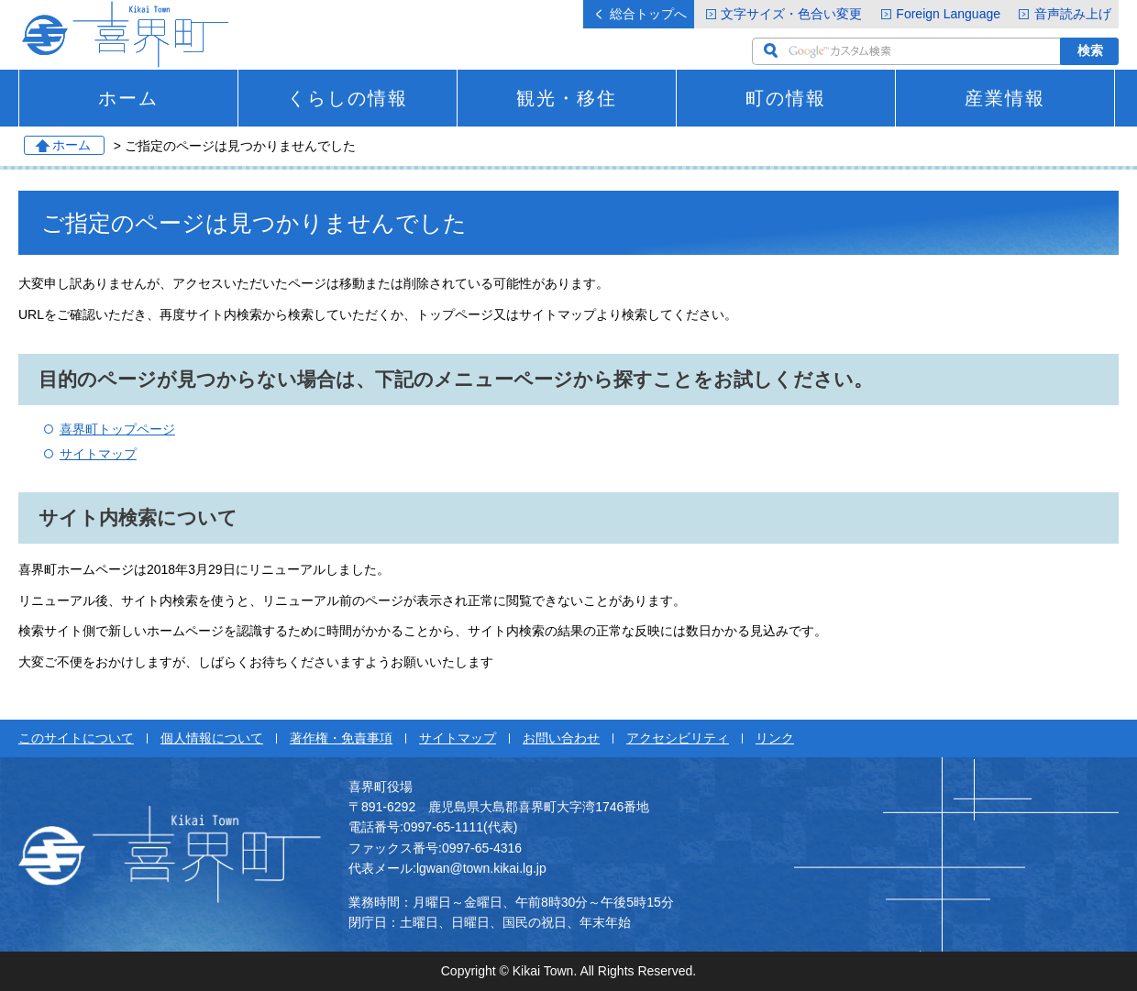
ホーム (128, 98)
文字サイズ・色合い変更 (791, 13)
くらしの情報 (347, 98)
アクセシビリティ (677, 738)
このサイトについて (76, 738)
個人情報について (211, 738)
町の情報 (785, 98)
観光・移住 (566, 98)
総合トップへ (648, 13)
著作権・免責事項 (341, 738)
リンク (775, 738)
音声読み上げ (1072, 13)
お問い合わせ (561, 738)
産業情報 (1005, 98)
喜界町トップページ (117, 429)
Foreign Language (948, 13)
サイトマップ (98, 453)
